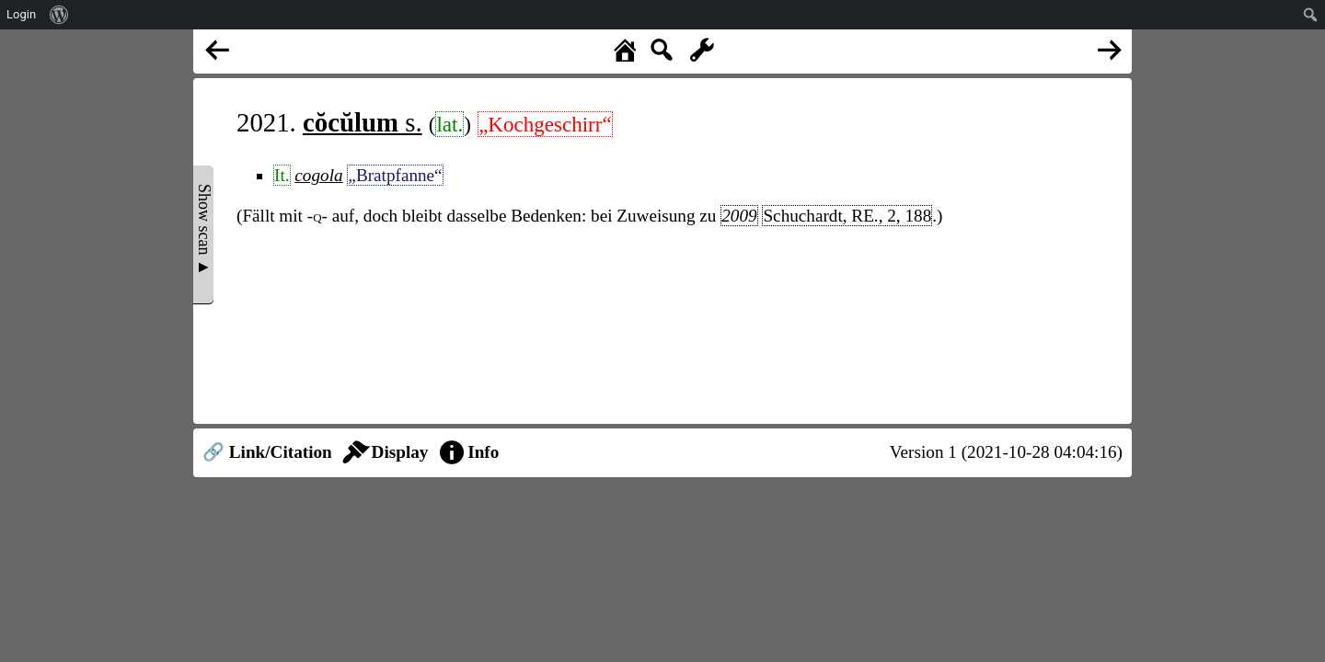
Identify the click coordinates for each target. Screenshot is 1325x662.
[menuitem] (59, 14)
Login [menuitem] (21, 14)
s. (362, 122)
